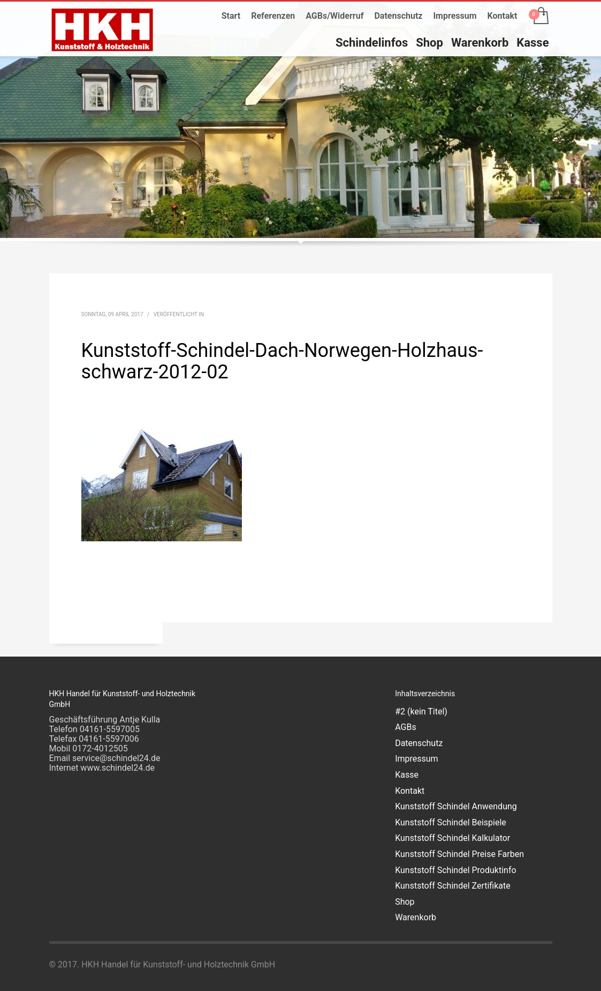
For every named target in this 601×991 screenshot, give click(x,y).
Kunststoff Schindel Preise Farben (459, 854)
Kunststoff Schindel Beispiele (450, 822)
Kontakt (503, 16)
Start (231, 16)
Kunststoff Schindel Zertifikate (453, 886)
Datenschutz (398, 16)
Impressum (454, 16)
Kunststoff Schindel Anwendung (456, 806)
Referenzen (273, 16)
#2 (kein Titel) (421, 711)
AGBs (405, 727)
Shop (404, 902)
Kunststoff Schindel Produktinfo (455, 870)
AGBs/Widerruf (334, 16)
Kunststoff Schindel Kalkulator (452, 838)
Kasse (407, 775)
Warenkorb (415, 917)
